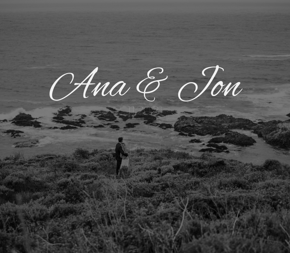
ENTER (145, 150)
